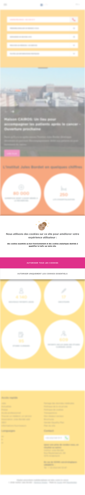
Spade (59, 482)
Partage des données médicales (59, 403)
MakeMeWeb (71, 482)
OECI (3, 422)
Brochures (49, 419)
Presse (4, 410)
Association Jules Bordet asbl (15, 419)
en (2, 436)
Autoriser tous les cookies (42, 263)
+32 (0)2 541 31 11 (57, 438)
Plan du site (49, 426)
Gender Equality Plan (54, 422)
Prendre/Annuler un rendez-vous (24, 28)
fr (77, 4)
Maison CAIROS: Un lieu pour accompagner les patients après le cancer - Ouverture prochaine (42, 124)
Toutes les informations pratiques (24, 53)
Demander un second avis (21, 37)
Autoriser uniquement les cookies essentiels (43, 274)
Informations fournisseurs (13, 426)
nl (2, 443)
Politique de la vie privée (56, 406)
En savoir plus (42, 252)
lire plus (12, 154)
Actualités (6, 406)
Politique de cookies (53, 410)
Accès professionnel (11, 413)
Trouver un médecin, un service (16, 416)
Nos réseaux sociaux (54, 416)
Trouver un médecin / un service (23, 45)
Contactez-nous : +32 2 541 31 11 (22, 19)
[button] (6, 111)
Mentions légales (41, 482)
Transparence (50, 413)
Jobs (3, 403)
